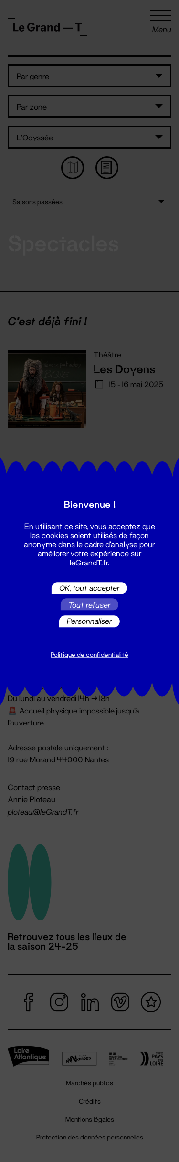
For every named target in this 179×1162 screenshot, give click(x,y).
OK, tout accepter (89, 587)
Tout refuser (89, 604)
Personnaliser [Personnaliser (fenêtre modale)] (89, 621)
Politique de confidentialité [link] (89, 654)
